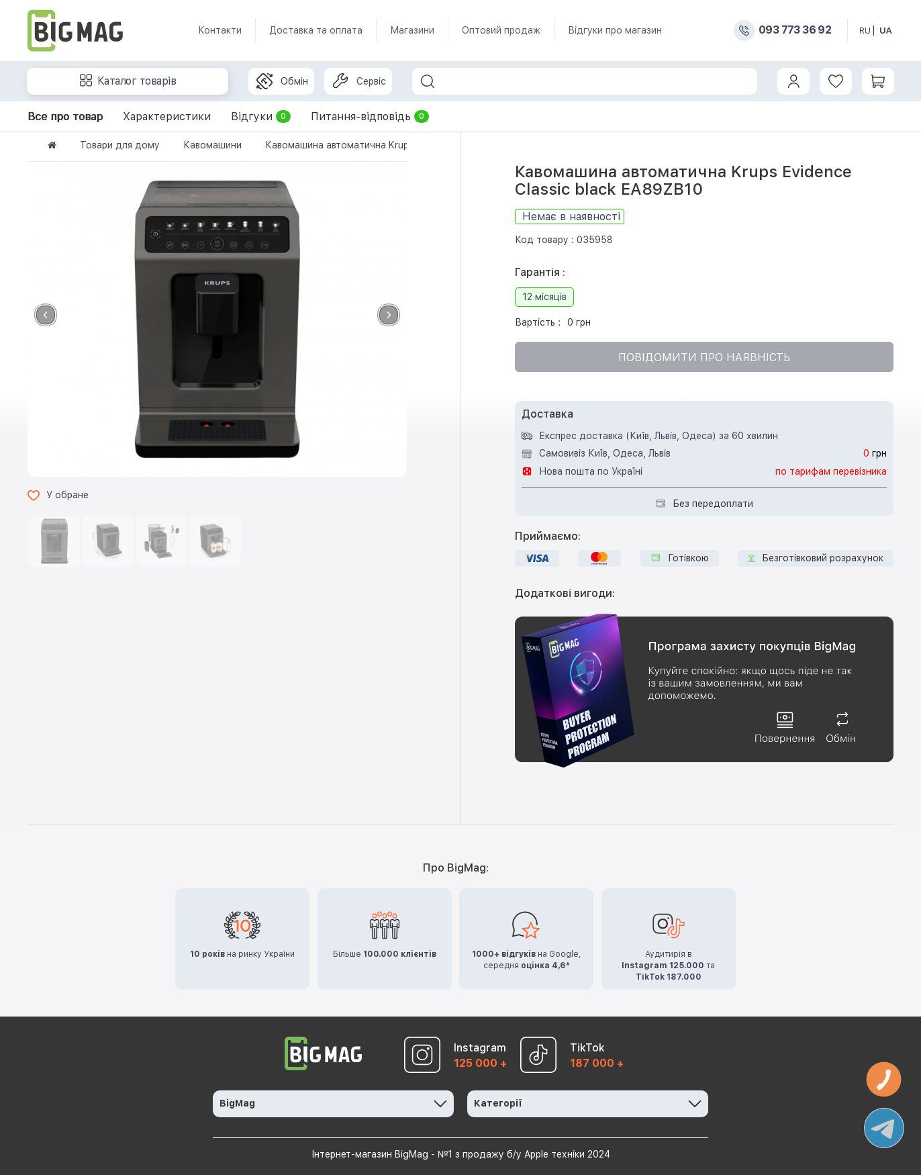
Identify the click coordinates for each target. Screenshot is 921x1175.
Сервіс (359, 81)
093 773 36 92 (795, 30)
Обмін (282, 81)
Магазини (412, 30)
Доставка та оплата (315, 30)
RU (865, 31)
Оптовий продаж (501, 30)
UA (885, 31)
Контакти (220, 30)
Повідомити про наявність (704, 357)
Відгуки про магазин (615, 30)
